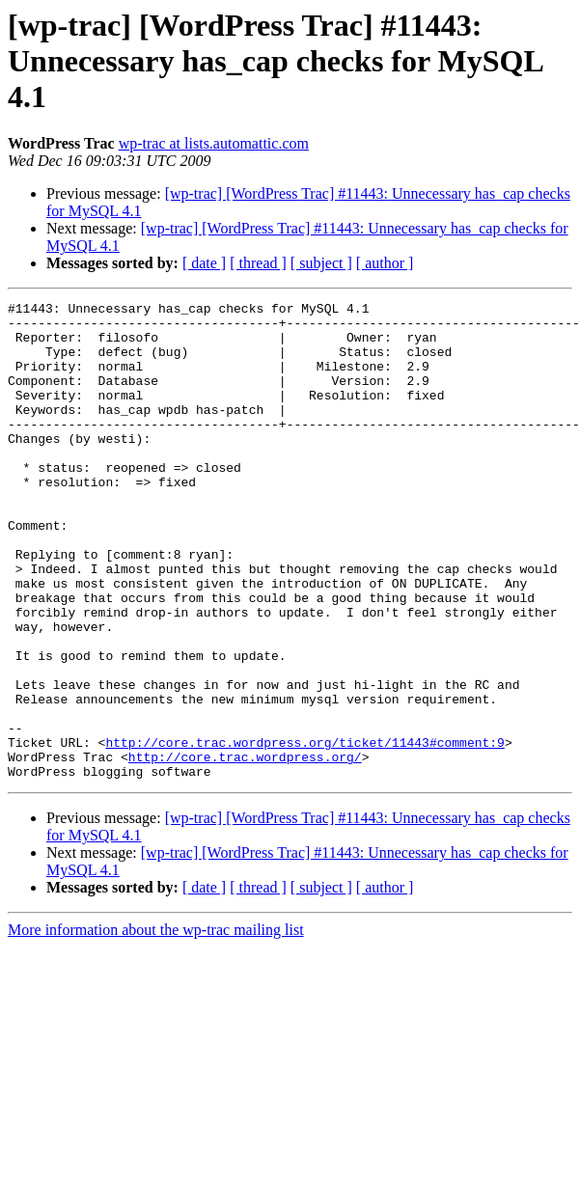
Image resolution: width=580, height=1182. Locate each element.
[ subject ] (321, 263)
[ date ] (204, 263)
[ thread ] (258, 263)
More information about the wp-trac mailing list (156, 1025)
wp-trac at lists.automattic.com (214, 143)
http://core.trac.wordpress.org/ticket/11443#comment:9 (304, 831)
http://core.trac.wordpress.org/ (245, 849)
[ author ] (385, 263)
